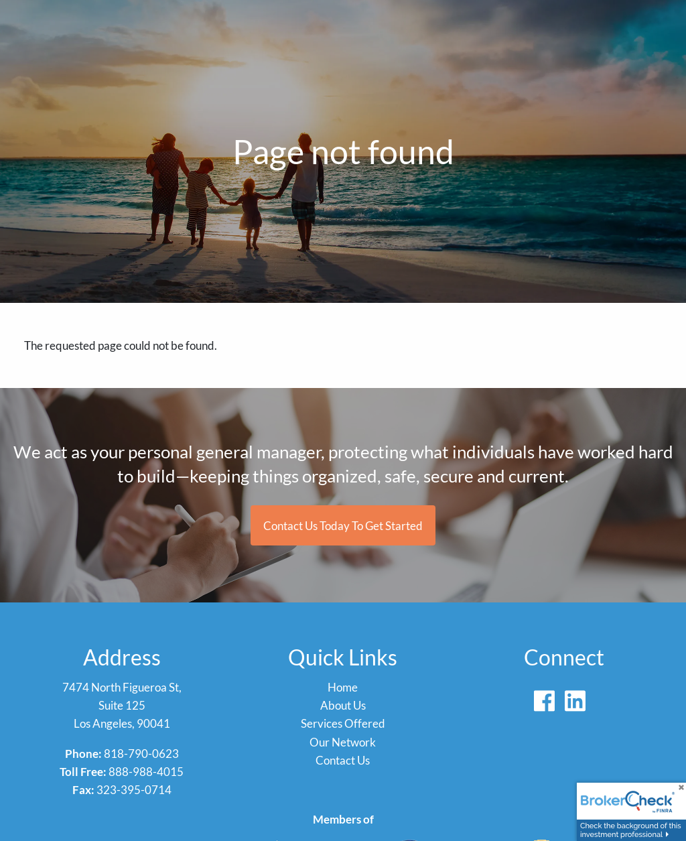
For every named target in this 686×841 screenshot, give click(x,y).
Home (343, 687)
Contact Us (343, 760)
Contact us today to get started (343, 526)
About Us (343, 705)
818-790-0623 (141, 754)
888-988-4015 (146, 772)
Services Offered (343, 723)
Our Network (343, 742)
